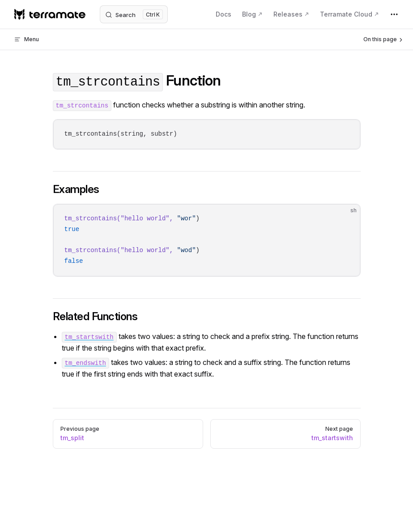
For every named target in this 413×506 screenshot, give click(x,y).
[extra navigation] (394, 14)
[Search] (134, 14)
